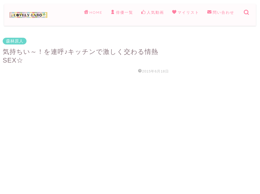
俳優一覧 (122, 12)
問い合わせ (220, 12)
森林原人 (14, 41)
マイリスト (185, 12)
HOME (93, 12)
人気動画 (152, 12)
